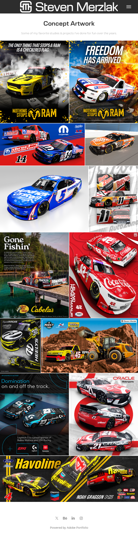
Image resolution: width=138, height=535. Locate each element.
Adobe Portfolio (77, 527)
